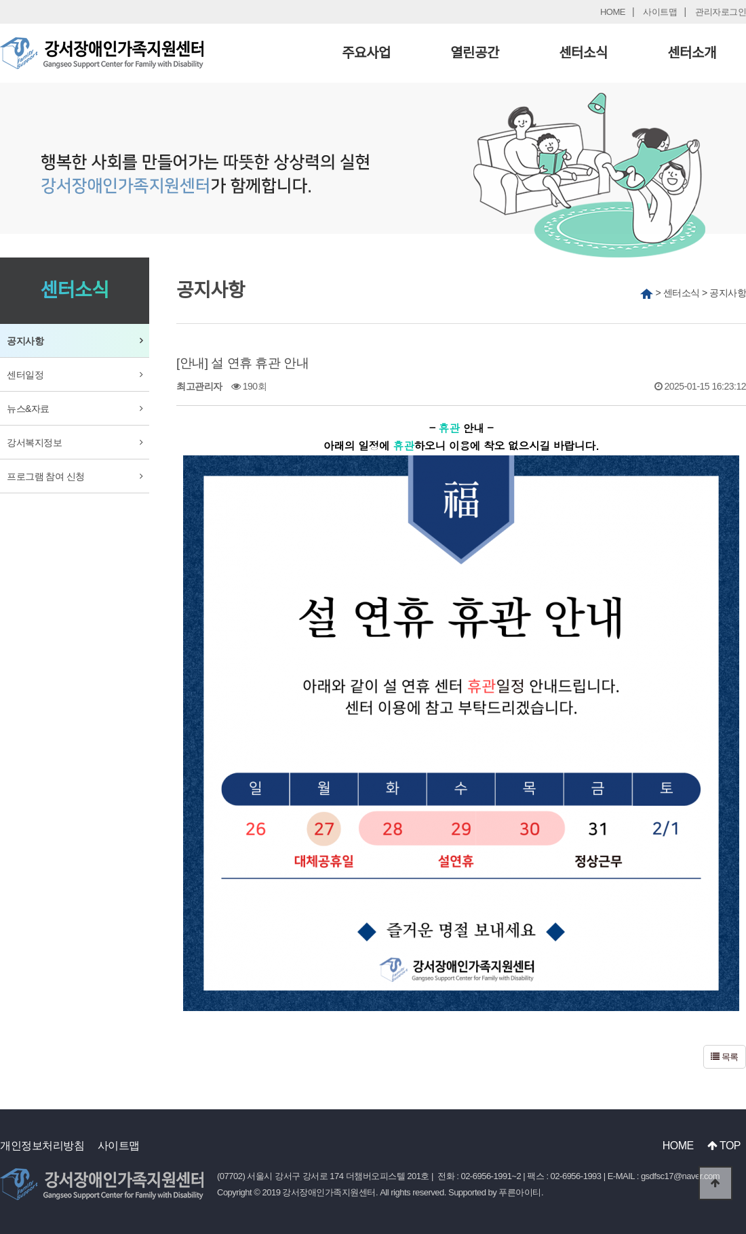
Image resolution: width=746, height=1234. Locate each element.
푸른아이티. (520, 1192)
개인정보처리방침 (42, 1145)
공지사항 (25, 340)
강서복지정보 (34, 442)
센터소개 (691, 52)
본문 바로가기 (0, 0)
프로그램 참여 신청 (46, 476)
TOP (724, 1145)
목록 (725, 1057)
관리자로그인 (720, 12)
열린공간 (474, 52)
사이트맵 (660, 12)
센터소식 (583, 52)
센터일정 (25, 374)
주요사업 (366, 52)
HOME (612, 12)
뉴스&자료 (28, 408)
